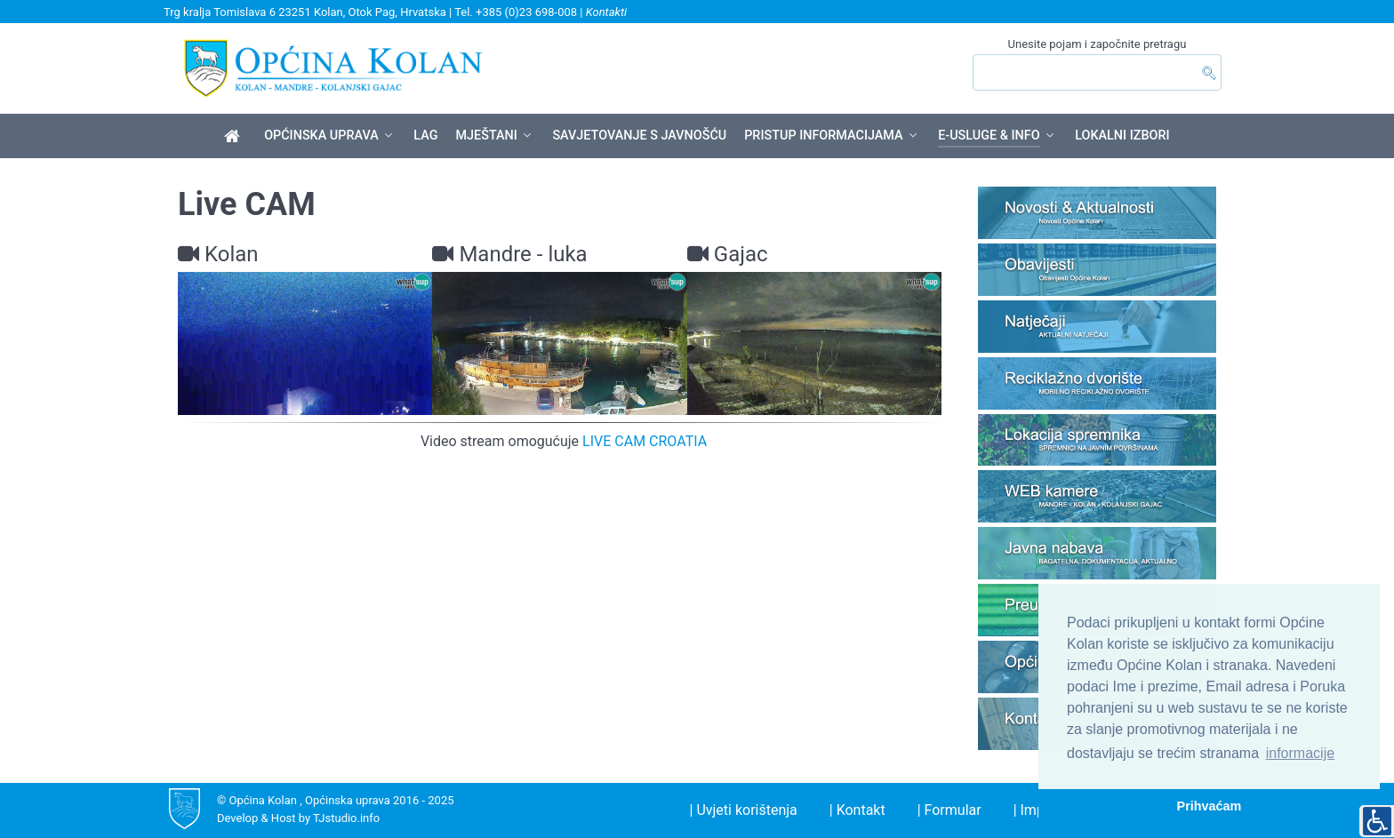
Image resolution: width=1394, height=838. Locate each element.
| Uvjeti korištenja (743, 810)
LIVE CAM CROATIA (644, 441)
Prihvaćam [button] (1209, 806)
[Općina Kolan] (235, 137)
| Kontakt (857, 810)
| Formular (949, 810)
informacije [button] (1300, 753)
